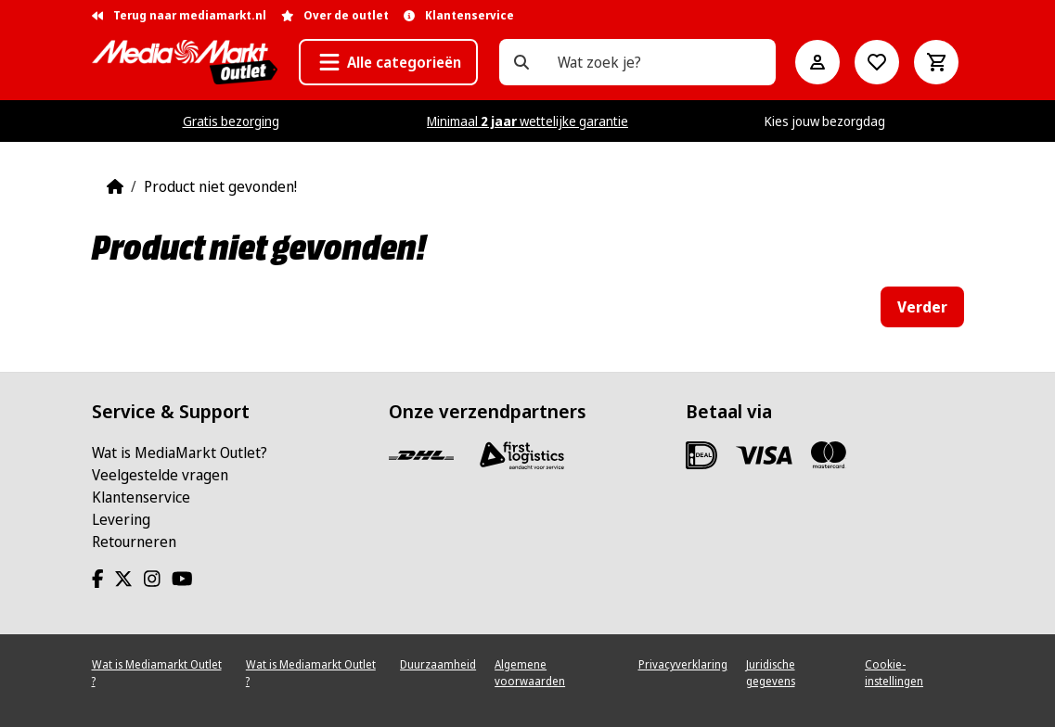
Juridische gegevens (770, 673)
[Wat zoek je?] (521, 62)
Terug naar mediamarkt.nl (179, 15)
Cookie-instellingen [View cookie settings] (894, 673)
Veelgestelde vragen (160, 475)
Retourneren (134, 541)
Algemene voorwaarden (530, 673)
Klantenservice (141, 497)
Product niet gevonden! (220, 186)
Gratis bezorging (231, 121)
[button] (388, 62)
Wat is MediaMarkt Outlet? (179, 452)
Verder (922, 307)
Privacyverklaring (682, 664)
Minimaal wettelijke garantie (527, 121)
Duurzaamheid (438, 664)
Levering (121, 519)
